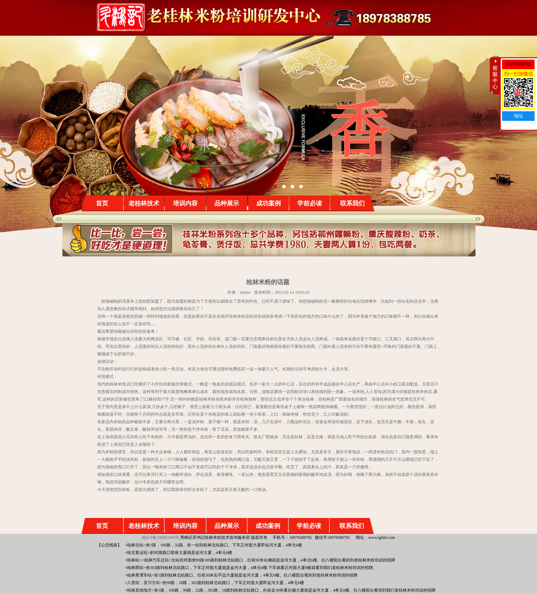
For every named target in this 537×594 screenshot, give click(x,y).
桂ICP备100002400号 (160, 537)
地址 (518, 115)
